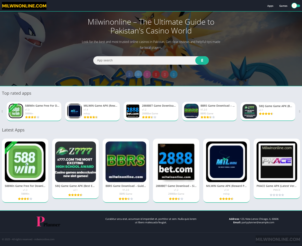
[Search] (151, 60)
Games (283, 6)
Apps (270, 6)
